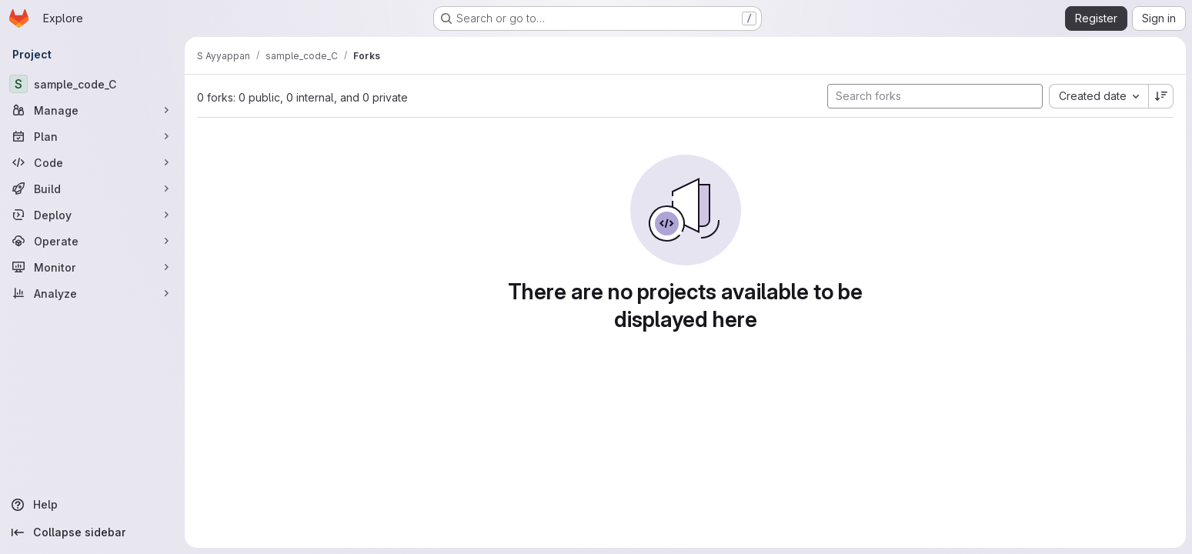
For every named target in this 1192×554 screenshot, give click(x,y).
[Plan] (92, 136)
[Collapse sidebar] (92, 532)
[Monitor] (92, 267)
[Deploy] (92, 214)
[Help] (92, 504)
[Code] (92, 162)
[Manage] (92, 110)
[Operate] (92, 241)
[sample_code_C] (92, 84)
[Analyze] (92, 293)
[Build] (92, 188)
